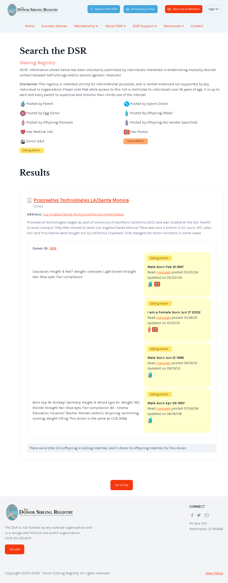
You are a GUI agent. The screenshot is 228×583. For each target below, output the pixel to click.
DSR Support (145, 26)
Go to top (121, 485)
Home (30, 26)
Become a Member (183, 9)
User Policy (214, 573)
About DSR (115, 26)
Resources (174, 26)
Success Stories (54, 26)
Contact (197, 26)
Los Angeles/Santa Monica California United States (83, 214)
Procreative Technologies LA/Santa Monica (81, 200)
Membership (86, 26)
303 (53, 248)
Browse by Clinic (140, 9)
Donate (14, 549)
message (163, 272)
